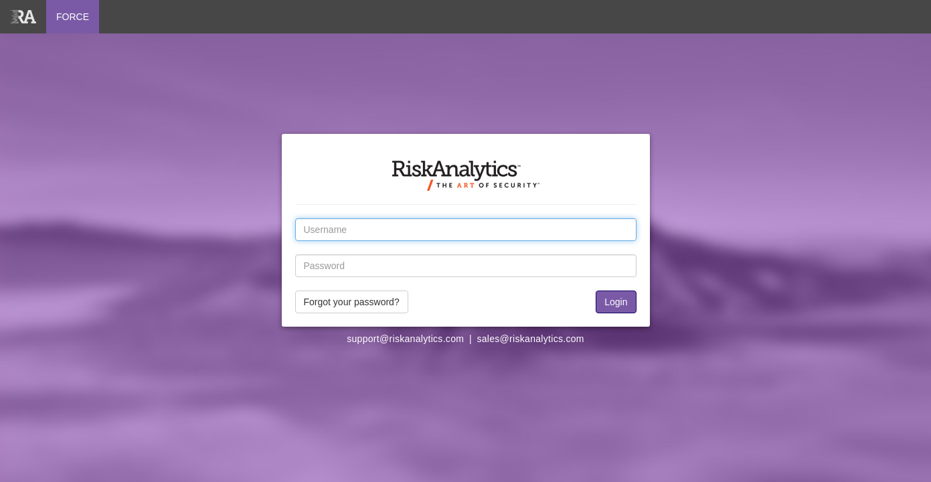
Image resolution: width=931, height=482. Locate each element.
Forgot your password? (352, 302)
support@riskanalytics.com (405, 338)
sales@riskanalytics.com (530, 338)
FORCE (72, 16)
